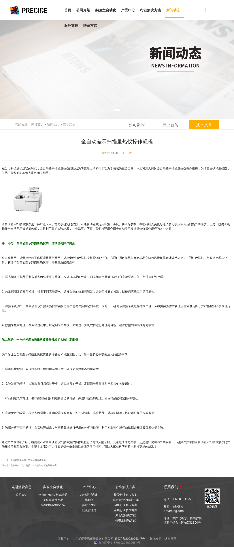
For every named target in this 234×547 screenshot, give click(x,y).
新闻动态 (173, 10)
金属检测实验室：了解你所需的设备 (28, 460)
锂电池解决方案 (125, 520)
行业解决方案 (150, 10)
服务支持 (71, 25)
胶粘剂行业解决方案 (125, 500)
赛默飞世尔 (89, 505)
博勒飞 (89, 500)
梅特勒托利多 (89, 495)
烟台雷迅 (170, 539)
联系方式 (90, 25)
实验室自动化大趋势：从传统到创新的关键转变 (34, 465)
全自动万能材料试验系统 (53, 495)
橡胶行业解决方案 (125, 495)
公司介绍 (83, 10)
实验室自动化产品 (53, 505)
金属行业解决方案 (125, 510)
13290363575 (181, 499)
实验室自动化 (105, 10)
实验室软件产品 (53, 500)
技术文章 (204, 124)
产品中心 (128, 10)
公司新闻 (137, 124)
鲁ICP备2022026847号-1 (131, 539)
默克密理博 (89, 510)
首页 (67, 10)
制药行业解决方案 (125, 505)
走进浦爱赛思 (21, 487)
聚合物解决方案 (125, 515)
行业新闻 (170, 124)
